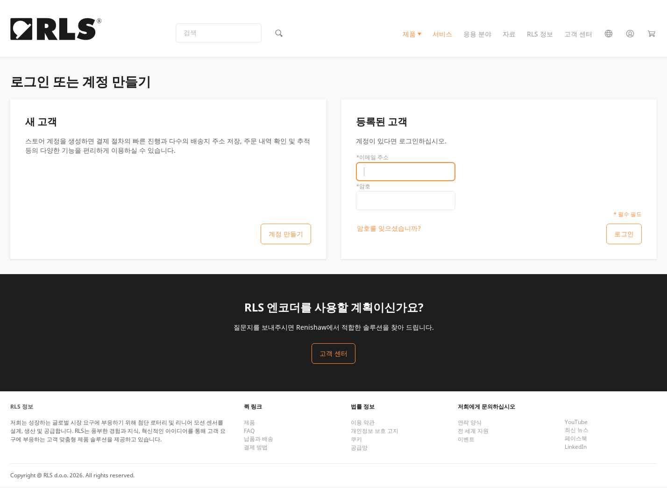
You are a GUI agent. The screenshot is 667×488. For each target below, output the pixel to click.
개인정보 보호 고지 (374, 432)
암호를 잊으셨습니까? (389, 229)
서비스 (442, 34)
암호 (363, 187)
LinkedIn (576, 448)
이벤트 (466, 441)
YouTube (576, 423)
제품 (409, 34)
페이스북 (576, 440)
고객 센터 (578, 34)
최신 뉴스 (577, 431)
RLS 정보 (540, 34)
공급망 (359, 449)
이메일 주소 (372, 158)
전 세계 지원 (473, 432)
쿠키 (356, 441)
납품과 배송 (258, 440)
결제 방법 (256, 449)
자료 (509, 34)
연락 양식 (470, 424)
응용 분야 (477, 34)
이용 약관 (363, 424)
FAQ (249, 432)
